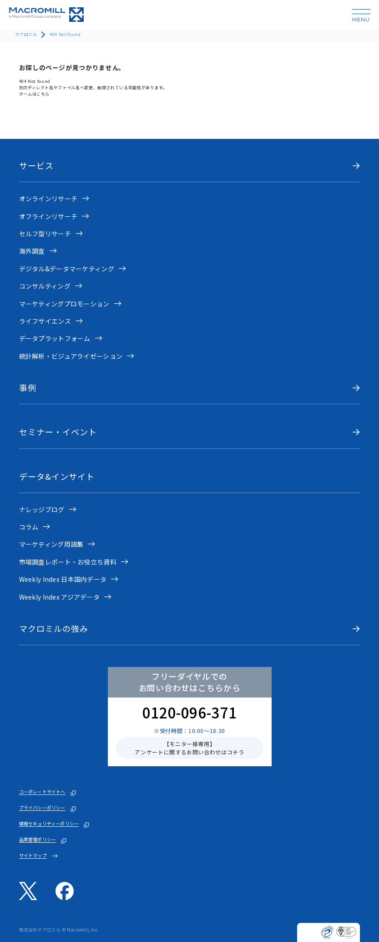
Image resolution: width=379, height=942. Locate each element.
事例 (27, 387)
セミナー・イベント (58, 432)
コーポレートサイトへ (42, 791)
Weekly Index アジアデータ (59, 596)
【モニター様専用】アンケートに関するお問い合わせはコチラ (189, 748)
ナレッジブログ (42, 509)
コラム (29, 526)
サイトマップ (33, 855)
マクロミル (26, 34)
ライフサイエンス (45, 321)
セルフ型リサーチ (45, 233)
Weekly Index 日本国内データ (63, 579)
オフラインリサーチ (48, 216)
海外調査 (32, 250)
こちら (43, 94)
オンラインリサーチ (48, 198)
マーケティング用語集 (51, 544)
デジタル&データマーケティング (66, 268)
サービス (36, 165)
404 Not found (65, 34)
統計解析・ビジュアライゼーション (70, 356)
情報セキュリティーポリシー (49, 823)
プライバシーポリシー (42, 807)
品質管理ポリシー (37, 839)
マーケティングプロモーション (64, 303)
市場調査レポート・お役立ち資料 (67, 561)
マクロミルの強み (54, 628)
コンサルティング (45, 285)
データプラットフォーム (55, 338)
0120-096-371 (189, 712)
